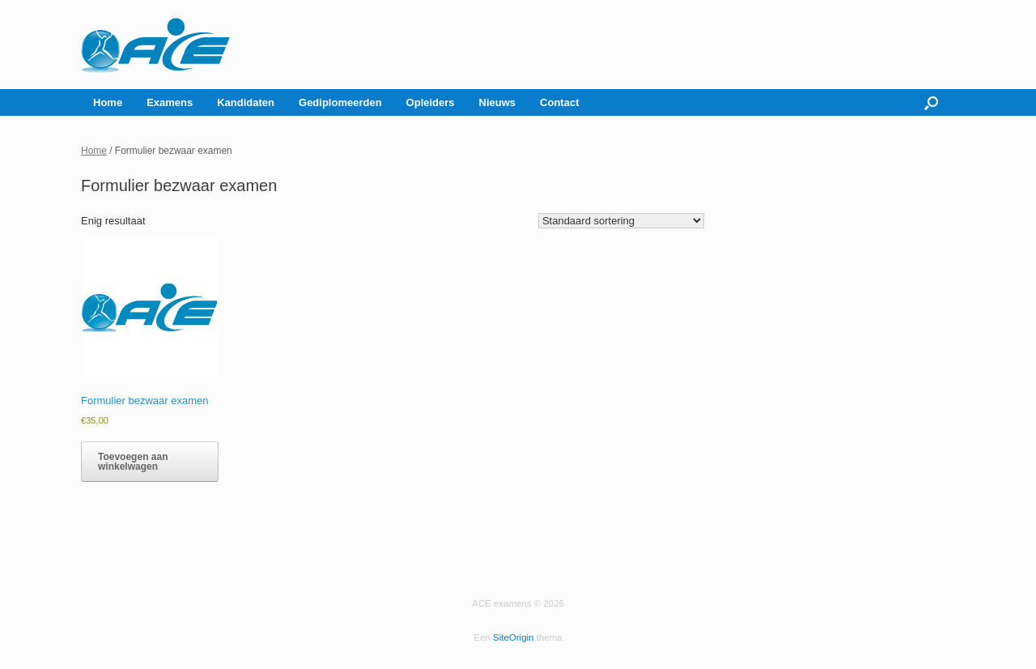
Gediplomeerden (340, 102)
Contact (559, 102)
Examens (169, 102)
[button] (931, 102)
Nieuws (497, 102)
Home (107, 102)
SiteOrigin (513, 637)
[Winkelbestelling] (621, 220)
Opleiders (430, 102)
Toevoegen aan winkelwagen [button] (133, 461)
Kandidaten (245, 102)
